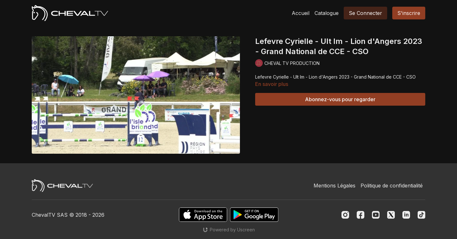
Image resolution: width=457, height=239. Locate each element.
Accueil (300, 13)
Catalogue (327, 13)
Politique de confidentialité (392, 185)
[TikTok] (421, 215)
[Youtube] (376, 215)
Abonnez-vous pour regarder (340, 99)
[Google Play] (254, 214)
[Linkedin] (406, 215)
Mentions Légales (334, 185)
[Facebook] (360, 215)
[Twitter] (391, 215)
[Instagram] (345, 215)
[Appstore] (203, 214)
